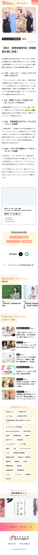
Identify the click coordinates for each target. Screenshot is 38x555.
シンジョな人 (9, 416)
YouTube (23, 527)
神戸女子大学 (12, 544)
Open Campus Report (13, 431)
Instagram (13, 527)
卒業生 (7, 448)
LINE (30, 527)
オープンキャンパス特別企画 (19, 237)
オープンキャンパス (13, 241)
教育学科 (19, 466)
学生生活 (8, 479)
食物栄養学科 (26, 241)
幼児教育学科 (17, 435)
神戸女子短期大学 (25, 544)
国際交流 (28, 474)
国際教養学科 (9, 466)
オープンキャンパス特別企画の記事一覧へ (21, 265)
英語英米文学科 (10, 457)
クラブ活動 (23, 444)
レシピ (7, 453)
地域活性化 (20, 440)
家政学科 (8, 461)
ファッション (18, 474)
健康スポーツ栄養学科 (24, 457)
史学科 (7, 435)
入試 (14, 448)
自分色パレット (10, 412)
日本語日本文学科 (22, 416)
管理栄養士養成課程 (19, 453)
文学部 (25, 461)
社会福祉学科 (9, 470)
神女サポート (9, 440)
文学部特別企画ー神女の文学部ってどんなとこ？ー (18, 421)
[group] (19, 508)
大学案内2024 (22, 412)
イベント (8, 474)
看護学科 (17, 461)
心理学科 (27, 435)
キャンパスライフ (11, 444)
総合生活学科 (27, 431)
